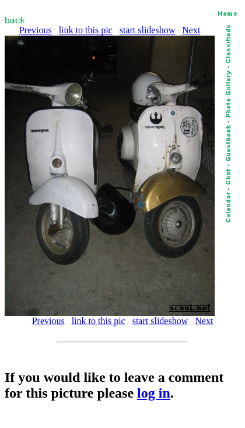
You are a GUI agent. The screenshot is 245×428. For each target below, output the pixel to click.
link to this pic (86, 30)
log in (153, 393)
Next (191, 30)
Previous (35, 30)
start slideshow (148, 30)
